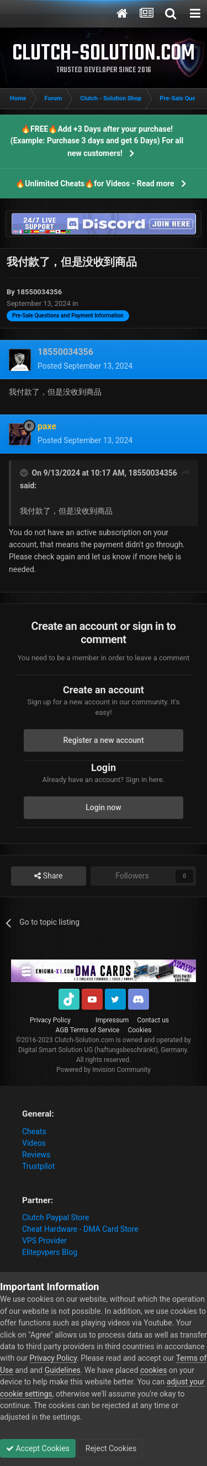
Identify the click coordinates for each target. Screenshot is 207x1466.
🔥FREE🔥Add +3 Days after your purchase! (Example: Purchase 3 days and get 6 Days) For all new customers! (96, 141)
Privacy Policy (50, 1020)
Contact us (153, 1020)
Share (48, 876)
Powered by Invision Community (103, 1070)
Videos (34, 1143)
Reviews (36, 1154)
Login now (103, 807)
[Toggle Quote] (25, 472)
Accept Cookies (38, 1448)
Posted (85, 366)
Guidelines (63, 1370)
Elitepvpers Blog (49, 1252)
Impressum (112, 1020)
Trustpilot (38, 1166)
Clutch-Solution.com (84, 1040)
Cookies (139, 1030)
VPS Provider (44, 1240)
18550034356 (152, 472)
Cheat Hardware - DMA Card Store (80, 1229)
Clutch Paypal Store (55, 1217)
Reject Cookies (109, 1448)
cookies (153, 1370)
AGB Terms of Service (88, 1030)
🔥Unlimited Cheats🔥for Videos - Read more (94, 183)
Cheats (34, 1131)
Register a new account (103, 740)
